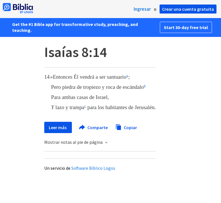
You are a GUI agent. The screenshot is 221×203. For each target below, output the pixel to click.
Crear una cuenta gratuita (188, 9)
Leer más (58, 127)
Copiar (126, 127)
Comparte (94, 127)
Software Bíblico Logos (93, 168)
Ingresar (142, 9)
